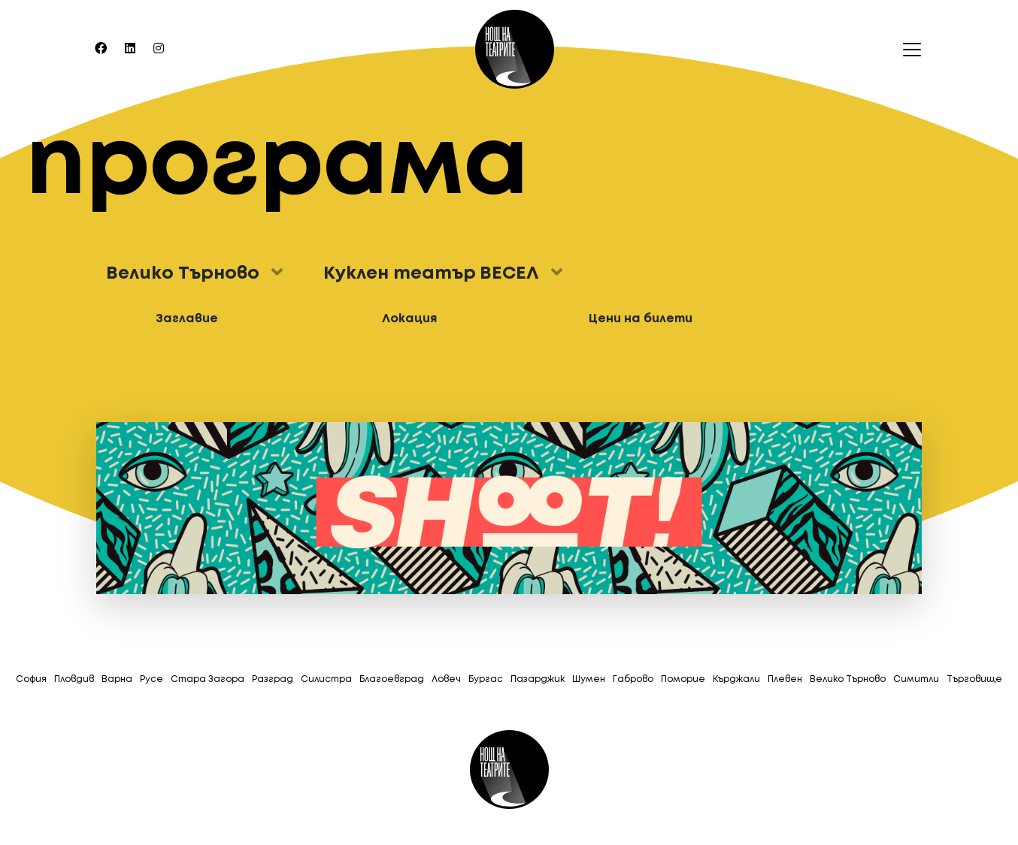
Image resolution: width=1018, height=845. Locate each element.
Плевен (785, 679)
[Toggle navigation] (907, 49)
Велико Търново (848, 679)
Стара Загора (207, 679)
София (31, 679)
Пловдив (74, 679)
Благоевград (391, 679)
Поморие (683, 679)
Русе (151, 679)
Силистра (326, 679)
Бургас (485, 679)
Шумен (588, 679)
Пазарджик (538, 679)
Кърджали (736, 679)
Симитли (916, 679)
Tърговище (974, 679)
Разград (272, 679)
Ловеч (446, 679)
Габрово (633, 679)
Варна (116, 679)
